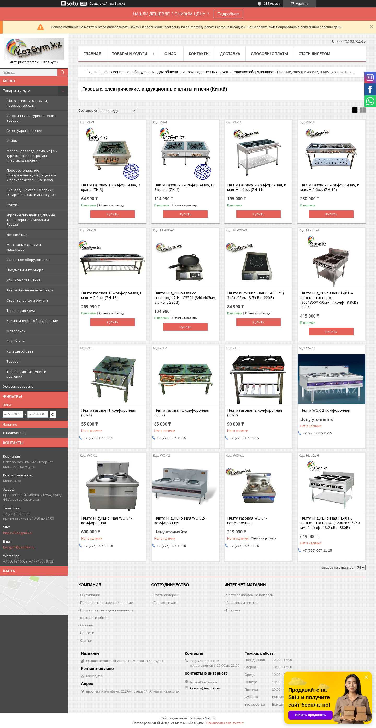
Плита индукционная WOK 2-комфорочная (179, 520)
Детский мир (17, 234)
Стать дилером (314, 54)
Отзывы (87, 625)
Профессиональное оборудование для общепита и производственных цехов (31, 175)
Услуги (12, 204)
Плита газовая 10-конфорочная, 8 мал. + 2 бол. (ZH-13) (111, 295)
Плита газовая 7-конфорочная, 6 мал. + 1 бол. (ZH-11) (256, 187)
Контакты (199, 54)
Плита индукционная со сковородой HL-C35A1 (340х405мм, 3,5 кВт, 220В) (185, 298)
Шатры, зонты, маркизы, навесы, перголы (27, 103)
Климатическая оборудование (32, 320)
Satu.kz (210, 718)
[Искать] (62, 72)
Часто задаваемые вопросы (250, 595)
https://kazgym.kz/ (18, 532)
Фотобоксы (16, 331)
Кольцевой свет (20, 351)
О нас (170, 54)
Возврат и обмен (94, 617)
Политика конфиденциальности (107, 610)
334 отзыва (272, 3)
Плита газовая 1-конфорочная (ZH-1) (108, 412)
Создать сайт (99, 3)
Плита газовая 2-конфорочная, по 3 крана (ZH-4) (185, 187)
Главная (92, 54)
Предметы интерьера (25, 269)
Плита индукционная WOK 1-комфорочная (106, 520)
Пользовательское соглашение (106, 602)
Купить (113, 214)
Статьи (86, 640)
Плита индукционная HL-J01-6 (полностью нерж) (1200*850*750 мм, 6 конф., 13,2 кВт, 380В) (330, 523)
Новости (87, 632)
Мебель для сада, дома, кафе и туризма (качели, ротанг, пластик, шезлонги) (32, 155)
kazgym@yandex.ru (19, 547)
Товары (13, 361)
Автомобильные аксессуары (30, 290)
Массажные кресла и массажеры (24, 247)
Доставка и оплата (242, 602)
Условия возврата (18, 386)
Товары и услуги (16, 90)
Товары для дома (21, 310)
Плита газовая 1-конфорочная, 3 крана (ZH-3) (110, 187)
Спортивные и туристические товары (31, 118)
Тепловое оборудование (252, 72)
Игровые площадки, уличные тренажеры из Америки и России (31, 220)
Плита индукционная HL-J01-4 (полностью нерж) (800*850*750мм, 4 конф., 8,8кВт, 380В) (330, 300)
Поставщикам (165, 602)
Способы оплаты (269, 54)
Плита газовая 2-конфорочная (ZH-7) (254, 412)
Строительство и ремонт (27, 300)
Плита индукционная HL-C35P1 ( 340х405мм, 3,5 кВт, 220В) (255, 295)
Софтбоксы (16, 341)
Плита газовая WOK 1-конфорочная (247, 520)
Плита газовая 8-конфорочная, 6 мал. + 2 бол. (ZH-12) (329, 187)
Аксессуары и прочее (24, 130)
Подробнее (228, 14)
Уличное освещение (24, 280)
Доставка (230, 54)
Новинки (233, 610)
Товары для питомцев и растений (26, 374)
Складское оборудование (28, 259)
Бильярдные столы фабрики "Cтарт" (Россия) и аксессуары (31, 192)
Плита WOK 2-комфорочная (325, 410)
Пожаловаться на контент (225, 723)
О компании (90, 595)
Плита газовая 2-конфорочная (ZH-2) (181, 412)
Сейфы (12, 140)
